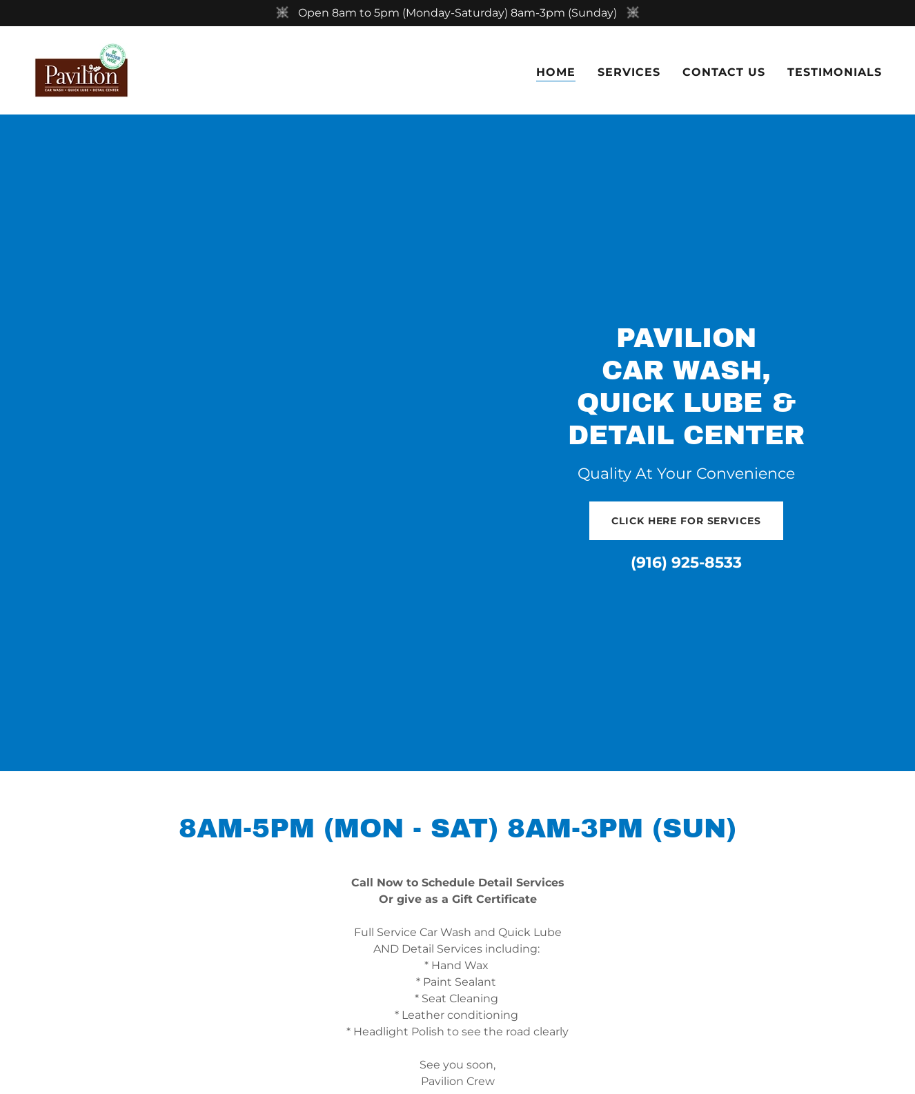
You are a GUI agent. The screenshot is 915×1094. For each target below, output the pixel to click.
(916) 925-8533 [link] (686, 562)
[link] (81, 69)
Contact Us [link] (723, 72)
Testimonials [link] (834, 72)
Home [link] (555, 72)
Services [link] (629, 72)
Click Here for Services (685, 521)
